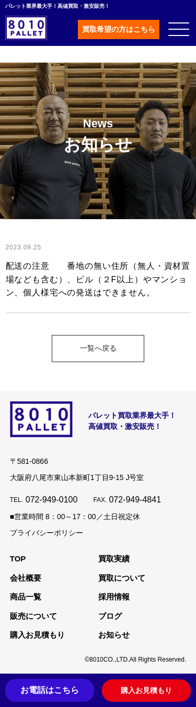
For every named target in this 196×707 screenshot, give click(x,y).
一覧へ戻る (98, 348)
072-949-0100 (52, 499)
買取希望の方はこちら (118, 29)
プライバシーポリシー (46, 533)
